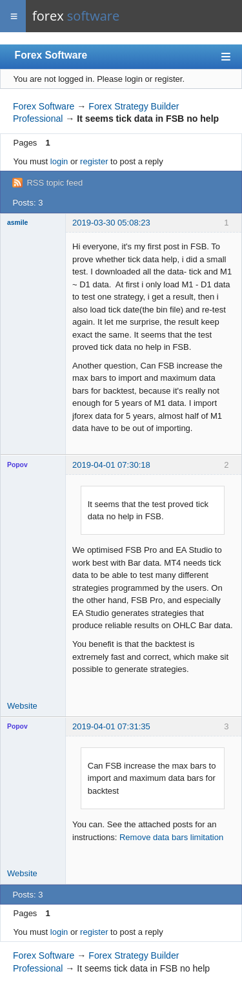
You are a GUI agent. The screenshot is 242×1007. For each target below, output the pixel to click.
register (94, 161)
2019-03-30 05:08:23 (111, 222)
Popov (17, 464)
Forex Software (51, 55)
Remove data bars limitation (171, 837)
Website (22, 706)
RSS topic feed (54, 182)
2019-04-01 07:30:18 (111, 465)
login (59, 161)
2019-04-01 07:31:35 (111, 726)
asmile (17, 222)
